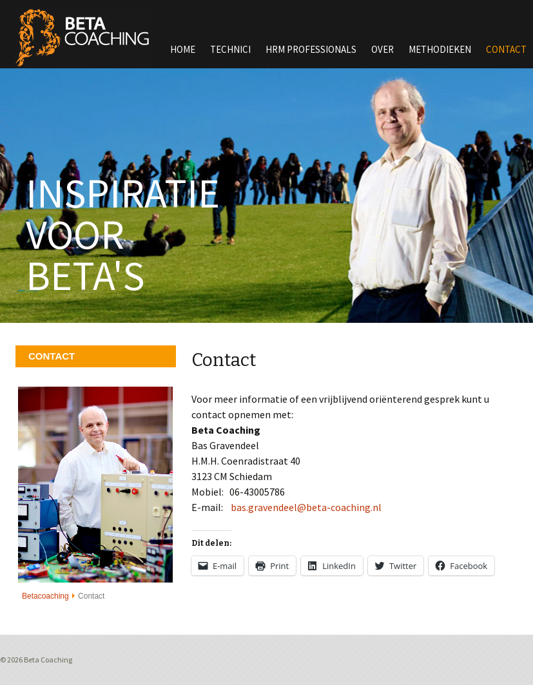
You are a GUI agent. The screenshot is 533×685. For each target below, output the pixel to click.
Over (382, 49)
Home (182, 49)
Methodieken (440, 49)
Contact (506, 49)
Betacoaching (45, 596)
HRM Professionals (311, 49)
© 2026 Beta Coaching (36, 659)
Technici (230, 49)
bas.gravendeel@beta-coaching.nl (306, 507)
